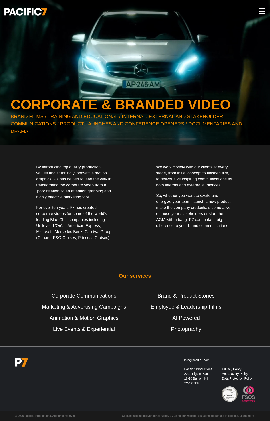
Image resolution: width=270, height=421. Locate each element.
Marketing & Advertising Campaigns (84, 307)
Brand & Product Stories (185, 296)
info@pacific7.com (197, 360)
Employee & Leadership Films (186, 307)
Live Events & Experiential (84, 329)
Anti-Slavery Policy (235, 374)
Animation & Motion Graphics (84, 318)
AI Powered (186, 318)
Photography (186, 329)
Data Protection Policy (237, 378)
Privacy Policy (231, 369)
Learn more (247, 415)
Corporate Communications (84, 296)
